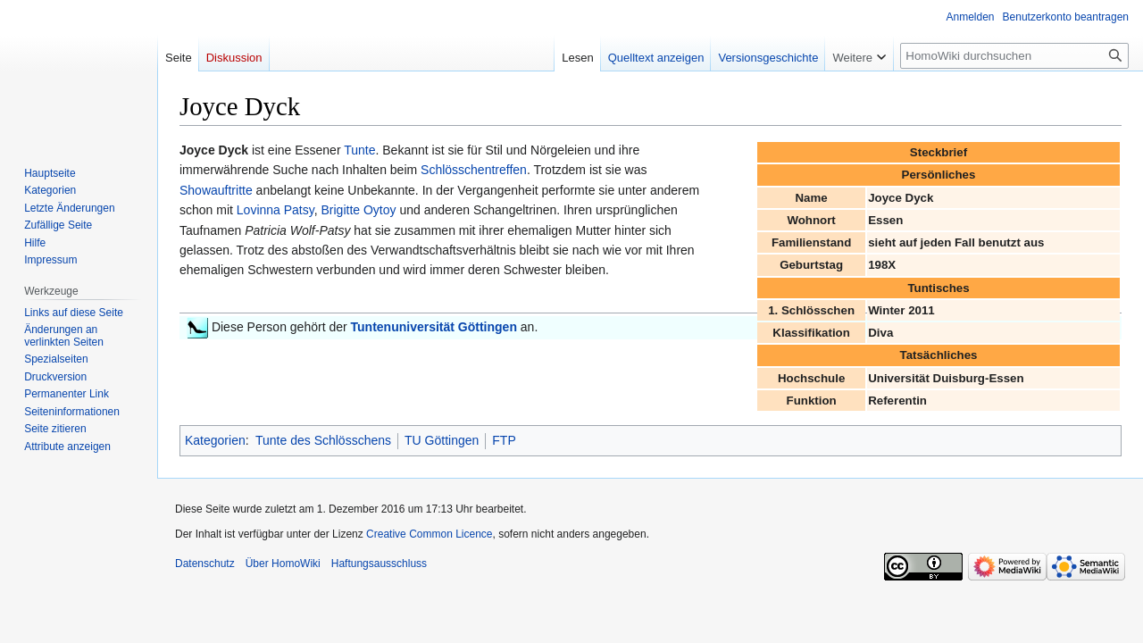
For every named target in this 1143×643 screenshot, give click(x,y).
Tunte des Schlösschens (323, 440)
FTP (503, 440)
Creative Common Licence (429, 534)
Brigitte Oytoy (358, 210)
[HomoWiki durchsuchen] (1014, 56)
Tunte (359, 150)
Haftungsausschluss (379, 563)
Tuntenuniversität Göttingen (434, 327)
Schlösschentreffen (474, 170)
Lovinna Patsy (275, 210)
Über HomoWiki (283, 563)
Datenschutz (205, 563)
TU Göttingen (442, 440)
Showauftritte (216, 190)
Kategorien (215, 440)
